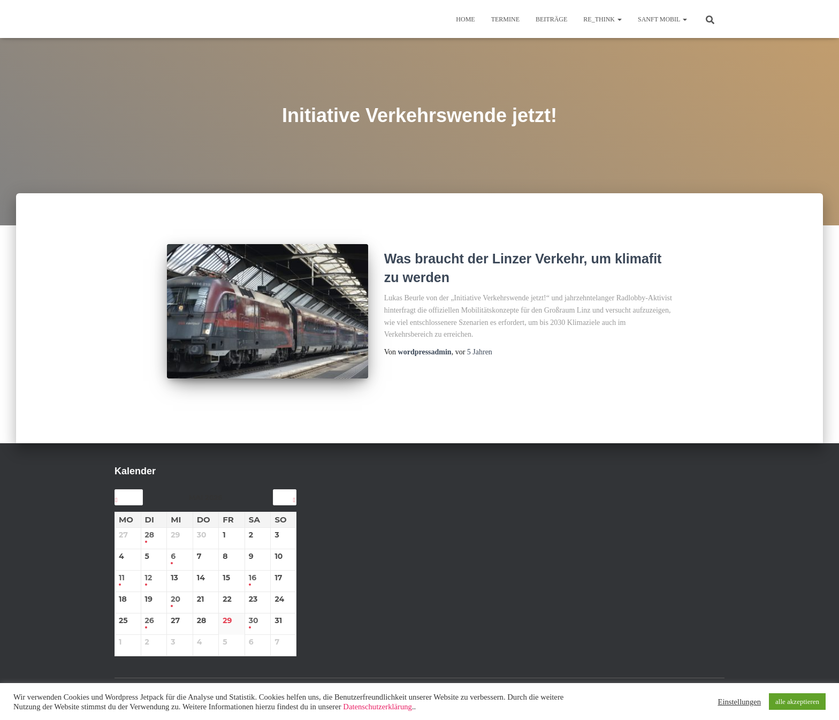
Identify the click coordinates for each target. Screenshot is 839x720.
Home (465, 19)
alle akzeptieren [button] (797, 702)
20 (175, 592)
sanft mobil (662, 19)
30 (253, 613)
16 (252, 570)
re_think (602, 19)
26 (149, 613)
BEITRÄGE (551, 19)
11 (122, 570)
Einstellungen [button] (739, 702)
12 (148, 570)
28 (150, 528)
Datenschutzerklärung (377, 706)
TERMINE (505, 19)
